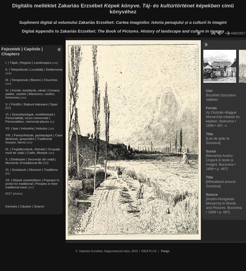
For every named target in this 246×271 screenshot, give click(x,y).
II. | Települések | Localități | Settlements (34, 69)
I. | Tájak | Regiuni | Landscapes (28, 62)
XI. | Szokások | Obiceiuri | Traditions (31, 169)
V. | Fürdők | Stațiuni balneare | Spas (31, 104)
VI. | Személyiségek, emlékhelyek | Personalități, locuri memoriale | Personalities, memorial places (30, 118)
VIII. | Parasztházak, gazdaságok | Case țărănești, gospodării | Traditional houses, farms (34, 138)
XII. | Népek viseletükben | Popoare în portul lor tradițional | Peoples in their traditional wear (32, 183)
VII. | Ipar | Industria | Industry (26, 128)
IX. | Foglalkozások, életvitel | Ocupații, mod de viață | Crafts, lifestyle (33, 150)
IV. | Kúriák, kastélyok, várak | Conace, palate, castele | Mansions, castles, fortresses (32, 93)
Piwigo (165, 251)
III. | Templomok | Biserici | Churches (31, 80)
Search (39, 206)
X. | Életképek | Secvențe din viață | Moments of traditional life (30, 161)
